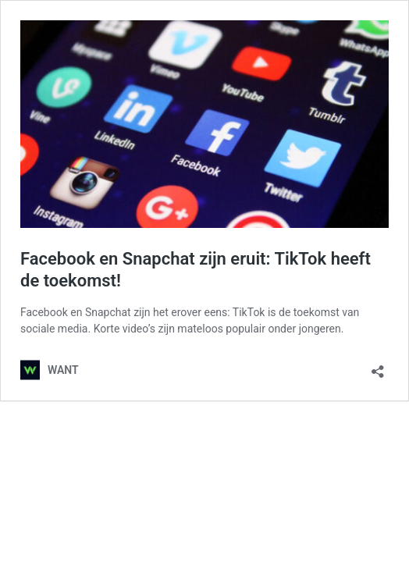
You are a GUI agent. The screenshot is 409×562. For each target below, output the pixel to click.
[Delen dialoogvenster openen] (378, 366)
